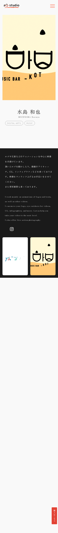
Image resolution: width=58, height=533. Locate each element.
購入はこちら (54, 516)
